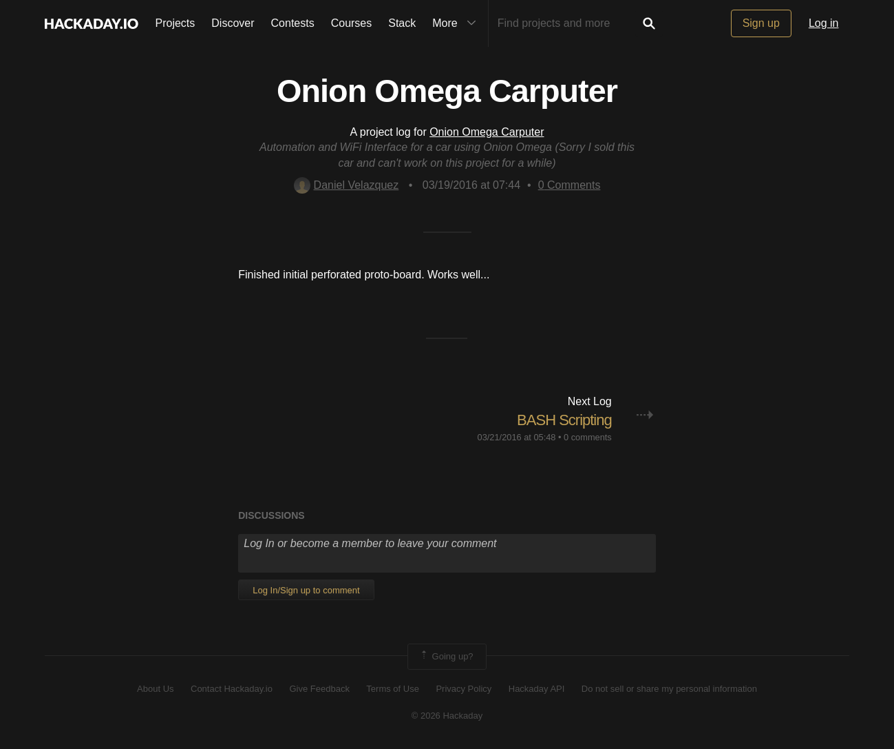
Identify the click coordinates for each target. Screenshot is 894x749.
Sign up (761, 23)
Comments (569, 185)
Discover (232, 23)
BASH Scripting (564, 420)
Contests (293, 23)
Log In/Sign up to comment (306, 590)
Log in (824, 23)
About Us (155, 689)
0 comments (588, 437)
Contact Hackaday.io (232, 689)
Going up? (445, 656)
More (457, 23)
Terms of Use (392, 689)
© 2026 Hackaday (447, 715)
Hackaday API (537, 689)
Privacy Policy (463, 689)
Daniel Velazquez (346, 185)
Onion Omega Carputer (486, 132)
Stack (402, 23)
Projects (175, 23)
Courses (351, 23)
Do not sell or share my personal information (669, 689)
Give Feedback (319, 689)
